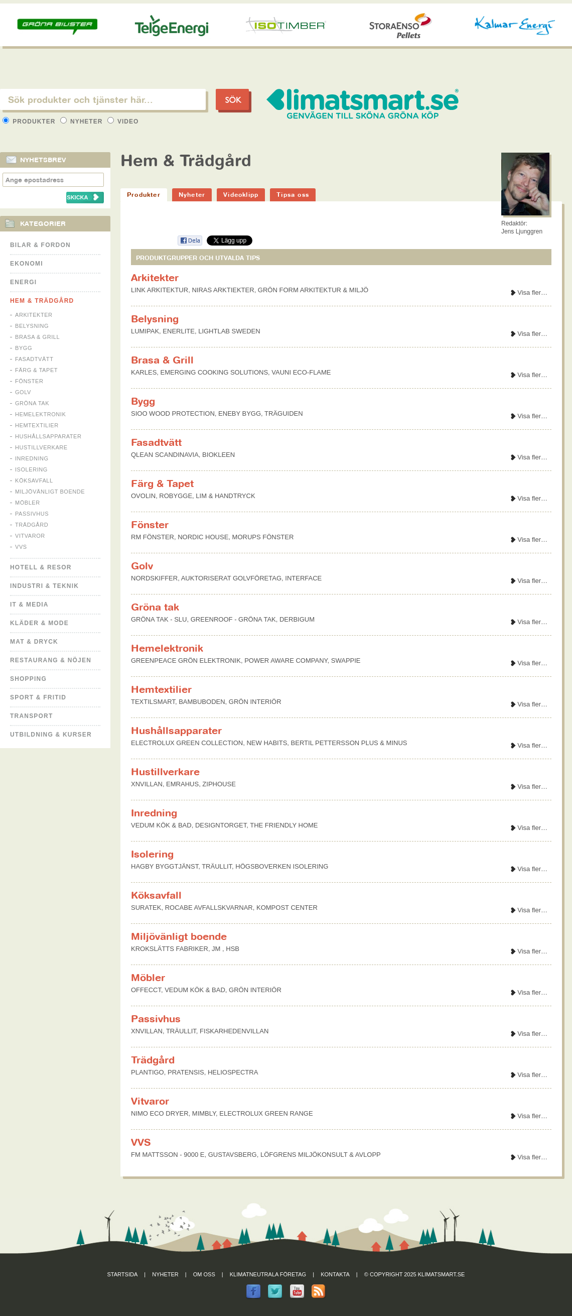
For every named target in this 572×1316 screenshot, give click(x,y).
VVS (21, 547)
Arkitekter (34, 315)
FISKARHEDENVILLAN (234, 1031)
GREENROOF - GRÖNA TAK (233, 619)
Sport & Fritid (38, 697)
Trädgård (31, 525)
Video (123, 121)
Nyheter (82, 121)
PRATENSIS (186, 1072)
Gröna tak (32, 403)
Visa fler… (532, 292)
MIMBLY (204, 1113)
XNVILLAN (147, 784)
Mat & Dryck (34, 641)
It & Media (29, 604)
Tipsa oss (292, 194)
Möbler (27, 503)
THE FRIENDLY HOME (284, 825)
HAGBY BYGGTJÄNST (164, 866)
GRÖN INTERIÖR (255, 701)
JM (217, 948)
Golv (23, 392)
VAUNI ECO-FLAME (301, 372)
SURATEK (146, 907)
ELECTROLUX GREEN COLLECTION (187, 743)
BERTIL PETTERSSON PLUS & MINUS (349, 743)
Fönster (29, 381)
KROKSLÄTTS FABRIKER (169, 948)
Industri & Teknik (44, 585)
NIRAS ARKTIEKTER (223, 290)
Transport (31, 716)
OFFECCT (146, 990)
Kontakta (335, 1274)
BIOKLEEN (218, 454)
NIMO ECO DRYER (160, 1113)
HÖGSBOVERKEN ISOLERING (281, 866)
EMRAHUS (182, 784)
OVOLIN (143, 496)
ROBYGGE (175, 496)
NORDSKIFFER (154, 578)
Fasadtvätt (34, 359)
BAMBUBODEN (202, 701)
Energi (23, 282)
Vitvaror (30, 536)
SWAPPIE (346, 660)
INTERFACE (303, 578)
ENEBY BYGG (239, 413)
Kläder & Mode (39, 623)
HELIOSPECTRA (233, 1072)
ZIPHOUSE (218, 784)
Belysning (32, 326)
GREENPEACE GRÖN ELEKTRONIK (186, 660)
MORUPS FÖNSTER (263, 537)
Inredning (32, 458)
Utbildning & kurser (51, 734)
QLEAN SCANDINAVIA (165, 454)
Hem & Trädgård (42, 300)
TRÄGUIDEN (283, 413)
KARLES (144, 372)
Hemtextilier (37, 425)
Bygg (23, 348)
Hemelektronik (40, 414)
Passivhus (32, 514)
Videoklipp (240, 194)
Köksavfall (34, 480)
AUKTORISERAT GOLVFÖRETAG (231, 578)
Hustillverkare (41, 447)
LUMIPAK (145, 331)
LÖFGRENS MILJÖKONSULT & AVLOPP (320, 1154)
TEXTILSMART (153, 701)
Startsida (122, 1274)
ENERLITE (179, 331)
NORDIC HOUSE (203, 537)
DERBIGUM (297, 619)
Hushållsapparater (48, 436)
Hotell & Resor (41, 567)
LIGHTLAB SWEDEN (229, 331)
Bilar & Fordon (40, 245)
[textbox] (103, 99)
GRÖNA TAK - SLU (159, 619)
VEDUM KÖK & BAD (161, 825)
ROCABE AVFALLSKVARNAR (209, 907)
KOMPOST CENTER (287, 907)
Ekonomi (26, 263)
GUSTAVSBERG (232, 1154)
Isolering (31, 469)
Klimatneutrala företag (268, 1274)
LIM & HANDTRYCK (225, 496)
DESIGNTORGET (220, 825)
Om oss (204, 1274)
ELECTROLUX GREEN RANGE (266, 1113)
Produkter (30, 121)
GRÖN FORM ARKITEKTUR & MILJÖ (313, 290)
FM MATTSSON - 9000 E (167, 1154)
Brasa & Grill (37, 337)
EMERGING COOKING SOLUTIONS (214, 372)
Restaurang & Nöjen (50, 660)
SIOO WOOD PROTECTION (173, 413)
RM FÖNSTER (152, 537)
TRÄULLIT (217, 866)
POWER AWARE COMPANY (285, 660)
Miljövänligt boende (50, 492)
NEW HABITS (266, 743)
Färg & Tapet (36, 370)
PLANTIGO (147, 1072)
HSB (232, 948)
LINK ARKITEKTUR (159, 290)
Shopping (28, 678)
